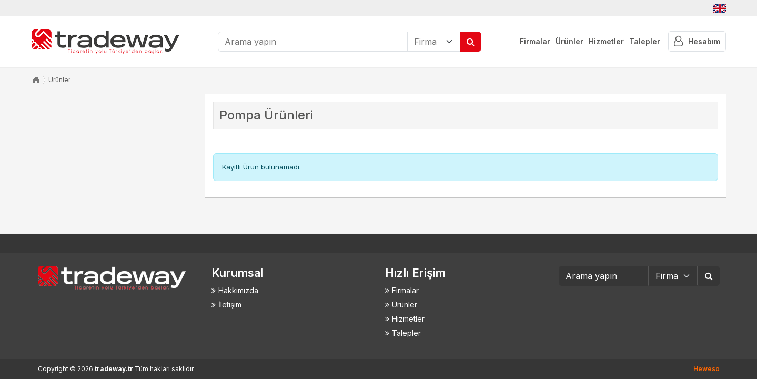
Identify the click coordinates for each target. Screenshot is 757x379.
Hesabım (697, 41)
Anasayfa (36, 80)
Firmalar (535, 41)
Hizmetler (606, 41)
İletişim (229, 304)
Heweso (706, 369)
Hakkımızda (238, 290)
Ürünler (569, 41)
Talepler (644, 41)
